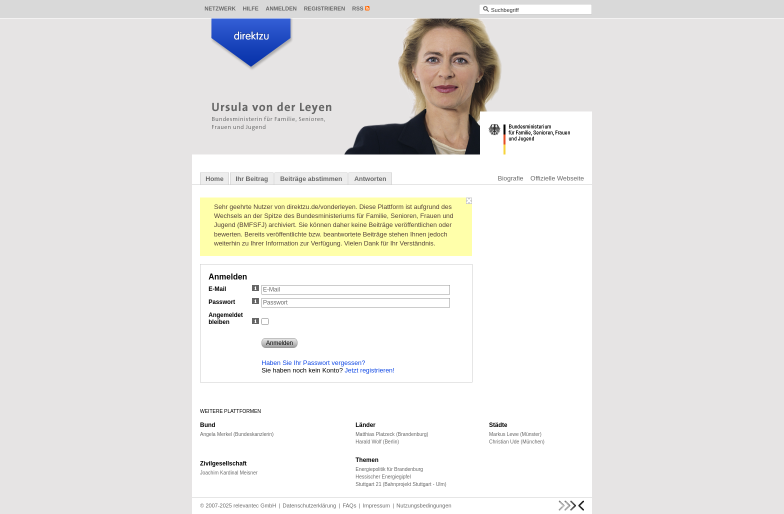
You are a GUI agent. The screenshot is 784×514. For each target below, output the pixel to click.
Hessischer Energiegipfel (383, 477)
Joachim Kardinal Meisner (229, 473)
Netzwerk (220, 9)
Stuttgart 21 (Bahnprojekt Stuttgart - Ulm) (401, 484)
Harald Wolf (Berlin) (377, 441)
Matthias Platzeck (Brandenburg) (392, 434)
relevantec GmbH (255, 505)
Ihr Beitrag (252, 178)
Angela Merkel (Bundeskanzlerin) (237, 434)
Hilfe (250, 9)
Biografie (511, 178)
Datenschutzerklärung (309, 505)
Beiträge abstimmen (311, 178)
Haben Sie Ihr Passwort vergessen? (313, 362)
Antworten (370, 178)
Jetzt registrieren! (369, 370)
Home (215, 178)
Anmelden (281, 9)
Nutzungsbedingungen (424, 505)
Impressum (376, 505)
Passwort (233, 302)
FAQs (349, 505)
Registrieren (325, 9)
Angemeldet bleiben (233, 319)
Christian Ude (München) (516, 441)
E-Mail (233, 289)
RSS (358, 9)
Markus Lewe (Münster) (515, 434)
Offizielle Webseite (557, 178)
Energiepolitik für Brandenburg (389, 469)
